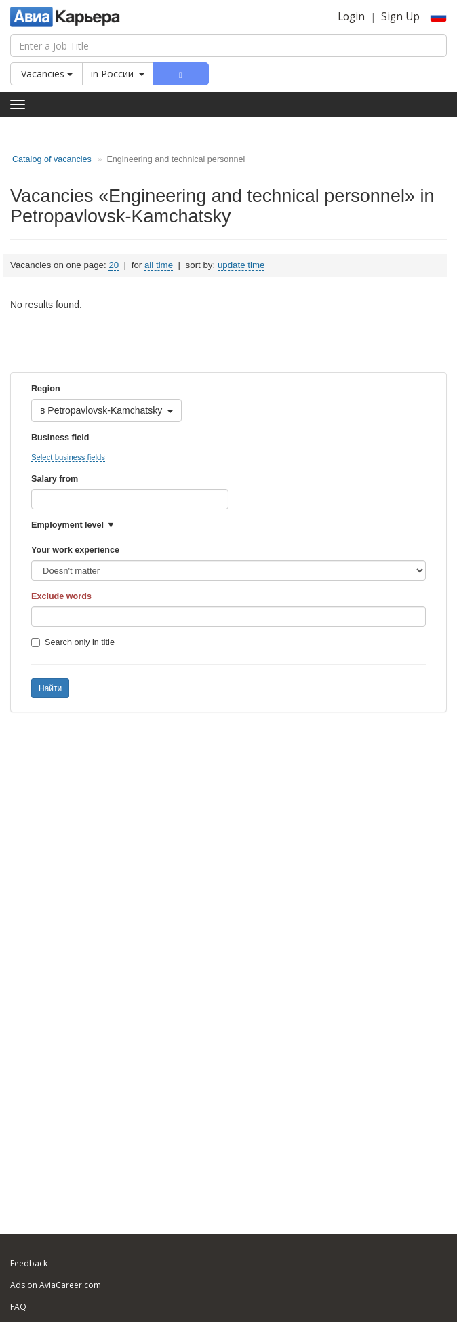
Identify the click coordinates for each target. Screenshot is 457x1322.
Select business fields (68, 457)
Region (45, 388)
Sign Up (400, 16)
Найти (50, 688)
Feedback (28, 1263)
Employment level (67, 525)
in (117, 73)
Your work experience (75, 550)
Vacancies (47, 73)
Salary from (54, 479)
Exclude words (61, 596)
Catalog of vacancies (52, 159)
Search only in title (73, 642)
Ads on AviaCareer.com (55, 1285)
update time (241, 265)
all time (158, 265)
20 (113, 265)
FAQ (18, 1307)
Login (351, 16)
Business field (60, 437)
